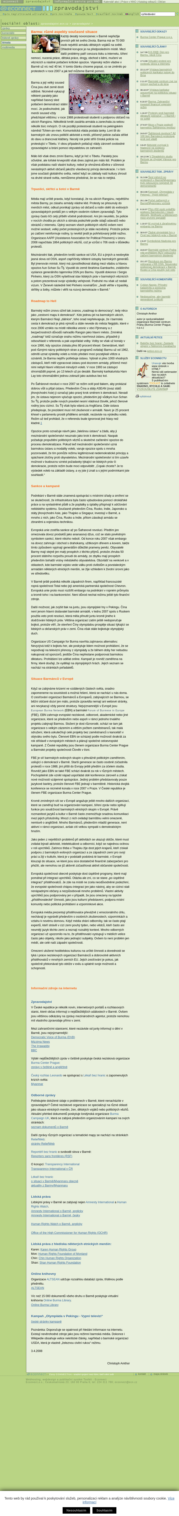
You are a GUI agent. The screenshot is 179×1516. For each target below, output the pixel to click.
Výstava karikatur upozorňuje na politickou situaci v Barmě (158, 92)
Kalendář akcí (111, 1)
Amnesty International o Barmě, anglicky (57, 1211)
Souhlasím (104, 1510)
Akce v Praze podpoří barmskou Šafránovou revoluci (157, 126)
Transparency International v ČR (52, 1168)
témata (6, 42)
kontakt (142, 1374)
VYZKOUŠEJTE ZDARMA (152, 389)
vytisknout (143, 396)
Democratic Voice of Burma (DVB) (53, 1037)
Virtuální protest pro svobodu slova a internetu (155, 62)
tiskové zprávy (10, 37)
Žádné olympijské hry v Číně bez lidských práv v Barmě (158, 234)
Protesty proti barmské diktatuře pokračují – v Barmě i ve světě (157, 116)
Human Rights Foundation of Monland (62, 1253)
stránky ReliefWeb (42, 1143)
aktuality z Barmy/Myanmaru (49, 1185)
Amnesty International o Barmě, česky (55, 1215)
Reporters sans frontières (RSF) (51, 1156)
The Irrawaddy (40, 1046)
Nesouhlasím (76, 1510)
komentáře (7, 33)
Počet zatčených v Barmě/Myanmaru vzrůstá (155, 202)
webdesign (49, 1379)
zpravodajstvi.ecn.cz (55, 23)
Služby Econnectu (153, 358)
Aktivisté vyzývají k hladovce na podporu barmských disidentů (154, 148)
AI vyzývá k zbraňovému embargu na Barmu (158, 225)
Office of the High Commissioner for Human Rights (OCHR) (69, 1232)
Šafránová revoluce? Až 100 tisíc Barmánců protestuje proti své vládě (158, 136)
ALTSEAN (37, 1288)
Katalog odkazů (147, 1)
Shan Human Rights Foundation (60, 1262)
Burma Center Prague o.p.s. (156, 37)
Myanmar (37, 1084)
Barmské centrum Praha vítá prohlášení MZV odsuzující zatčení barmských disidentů (158, 252)
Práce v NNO (128, 1)
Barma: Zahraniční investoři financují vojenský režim (155, 104)
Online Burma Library (45, 1305)
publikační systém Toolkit (76, 1379)
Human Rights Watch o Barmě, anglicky (56, 1224)
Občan (161, 1)
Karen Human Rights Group (58, 1249)
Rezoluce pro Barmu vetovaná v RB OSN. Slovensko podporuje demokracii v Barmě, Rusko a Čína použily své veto (158, 265)
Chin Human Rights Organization (60, 1258)
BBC (34, 1050)
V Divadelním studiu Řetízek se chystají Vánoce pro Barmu (158, 159)
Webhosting (33, 1379)
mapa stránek (160, 1374)
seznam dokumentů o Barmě (49, 1127)
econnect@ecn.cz (126, 1382)
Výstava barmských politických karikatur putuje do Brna (157, 72)
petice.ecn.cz (154, 351)
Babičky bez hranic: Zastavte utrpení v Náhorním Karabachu (158, 344)
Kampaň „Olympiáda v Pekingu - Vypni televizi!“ (157, 193)
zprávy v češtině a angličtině (49, 1067)
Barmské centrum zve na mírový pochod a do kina (158, 82)
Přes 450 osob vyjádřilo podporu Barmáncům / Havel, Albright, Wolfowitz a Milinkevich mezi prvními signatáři (158, 213)
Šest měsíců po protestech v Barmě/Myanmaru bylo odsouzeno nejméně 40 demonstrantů (158, 181)
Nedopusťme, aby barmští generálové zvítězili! (155, 298)
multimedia (8, 47)
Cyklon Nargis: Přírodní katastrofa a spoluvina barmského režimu (153, 287)
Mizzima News (40, 1041)
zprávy (5, 28)
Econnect (101, 1379)
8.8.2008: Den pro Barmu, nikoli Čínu (154, 53)
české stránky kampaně (46, 1321)
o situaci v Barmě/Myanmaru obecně (54, 1181)
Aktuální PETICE (151, 337)
